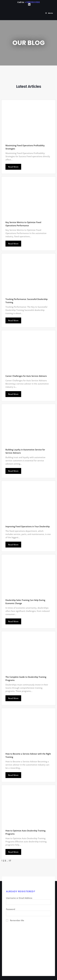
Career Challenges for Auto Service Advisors (26, 376)
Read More (13, 166)
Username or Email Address (19, 898)
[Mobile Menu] (48, 13)
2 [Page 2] (3, 860)
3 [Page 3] (5, 860)
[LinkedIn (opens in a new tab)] (28, 4)
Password (10, 909)
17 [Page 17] (10, 860)
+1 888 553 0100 (32, 2)
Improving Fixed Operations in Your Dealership (27, 526)
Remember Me (17, 920)
